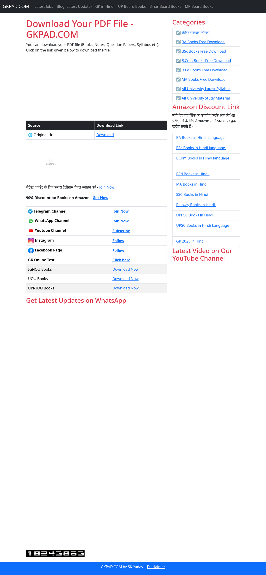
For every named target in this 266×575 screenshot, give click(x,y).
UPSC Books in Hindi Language (202, 225)
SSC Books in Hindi (192, 194)
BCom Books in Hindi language (202, 158)
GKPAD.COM (16, 6)
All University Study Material (206, 98)
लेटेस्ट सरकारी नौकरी (196, 32)
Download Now (125, 269)
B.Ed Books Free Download (204, 70)
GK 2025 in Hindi (191, 241)
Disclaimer (156, 566)
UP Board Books (132, 6)
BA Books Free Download (203, 41)
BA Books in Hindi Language (201, 137)
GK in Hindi (104, 6)
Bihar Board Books (165, 6)
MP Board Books (199, 6)
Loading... (96, 427)
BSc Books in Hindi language (201, 147)
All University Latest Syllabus (206, 88)
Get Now (100, 197)
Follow (118, 240)
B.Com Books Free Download (206, 60)
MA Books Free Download (204, 79)
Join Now (106, 187)
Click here (121, 259)
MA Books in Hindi (192, 184)
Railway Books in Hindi (196, 204)
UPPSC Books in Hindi (195, 215)
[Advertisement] (96, 89)
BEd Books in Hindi (193, 173)
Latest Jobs (44, 6)
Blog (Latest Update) (74, 6)
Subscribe (121, 230)
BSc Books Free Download (204, 51)
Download (105, 134)
